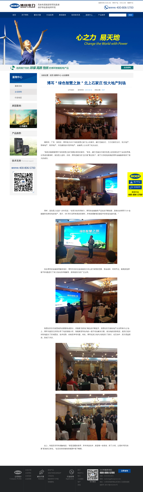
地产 (79, 482)
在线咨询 (137, 187)
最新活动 (18, 86)
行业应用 (49, 15)
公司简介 (18, 477)
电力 (79, 476)
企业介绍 (28, 470)
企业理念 (28, 473)
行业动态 (18, 98)
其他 (79, 485)
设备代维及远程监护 (54, 473)
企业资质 (28, 479)
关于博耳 (25, 15)
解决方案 (37, 15)
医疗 (79, 470)
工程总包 (51, 476)
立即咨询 (124, 471)
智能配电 (51, 482)
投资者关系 (75, 15)
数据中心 (81, 473)
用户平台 (137, 182)
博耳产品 (115, 3)
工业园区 (81, 479)
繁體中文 (130, 3)
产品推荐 (101, 15)
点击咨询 (127, 67)
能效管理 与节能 (53, 479)
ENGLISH (123, 3)
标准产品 (51, 470)
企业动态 (28, 476)
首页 (14, 15)
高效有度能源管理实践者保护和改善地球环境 (35, 5)
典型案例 (62, 15)
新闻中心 (89, 15)
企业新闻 (18, 92)
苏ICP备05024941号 (111, 485)
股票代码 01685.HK (105, 3)
